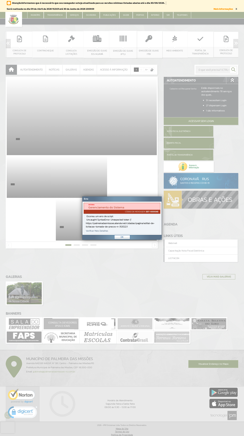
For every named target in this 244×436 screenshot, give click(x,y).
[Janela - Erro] (122, 218)
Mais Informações (223, 9)
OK (122, 237)
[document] (122, 218)
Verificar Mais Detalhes (97, 230)
